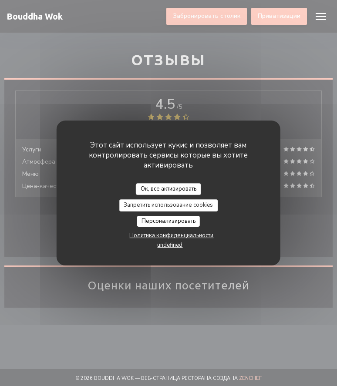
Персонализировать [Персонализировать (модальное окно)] (168, 221)
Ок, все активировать (168, 189)
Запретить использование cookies (168, 205)
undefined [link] (169, 245)
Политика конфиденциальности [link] (171, 235)
